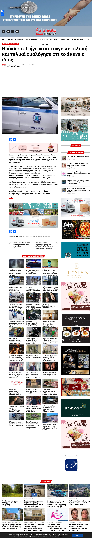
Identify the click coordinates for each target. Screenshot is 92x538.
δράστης (22, 209)
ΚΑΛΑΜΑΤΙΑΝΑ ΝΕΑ (31, 39)
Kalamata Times (15, 66)
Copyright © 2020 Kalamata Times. (75, 533)
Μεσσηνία (43, 39)
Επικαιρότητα (54, 39)
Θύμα (35, 209)
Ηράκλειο (29, 209)
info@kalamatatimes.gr (33, 533)
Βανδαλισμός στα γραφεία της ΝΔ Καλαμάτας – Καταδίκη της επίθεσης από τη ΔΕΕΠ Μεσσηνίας (78, 163)
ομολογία (47, 209)
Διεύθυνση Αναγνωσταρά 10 (14, 533)
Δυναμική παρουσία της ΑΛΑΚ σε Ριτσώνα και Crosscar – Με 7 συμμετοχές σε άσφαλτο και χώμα (78, 155)
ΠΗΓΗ (11, 171)
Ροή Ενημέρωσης (78, 39)
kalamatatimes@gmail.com (52, 533)
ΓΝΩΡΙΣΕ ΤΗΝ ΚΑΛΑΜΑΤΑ (15, 39)
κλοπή (40, 209)
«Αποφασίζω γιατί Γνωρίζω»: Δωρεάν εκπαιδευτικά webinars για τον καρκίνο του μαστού (78, 146)
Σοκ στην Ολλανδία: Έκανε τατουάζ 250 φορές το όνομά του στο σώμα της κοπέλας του (77, 138)
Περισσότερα (65, 39)
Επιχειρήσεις (46, 44)
